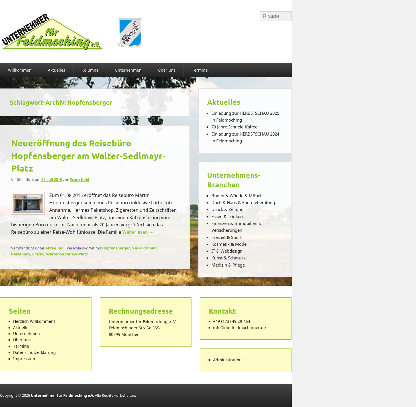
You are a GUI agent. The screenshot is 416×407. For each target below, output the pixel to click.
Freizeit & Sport (226, 237)
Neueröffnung (145, 248)
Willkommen (20, 70)
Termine (200, 70)
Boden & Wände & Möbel (236, 195)
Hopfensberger (116, 248)
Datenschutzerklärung (34, 352)
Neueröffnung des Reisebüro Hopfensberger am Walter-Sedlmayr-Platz (88, 156)
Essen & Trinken (227, 216)
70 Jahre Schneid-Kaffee (234, 127)
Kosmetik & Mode (228, 244)
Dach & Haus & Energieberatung (243, 202)
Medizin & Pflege (228, 265)
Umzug (38, 254)
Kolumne (90, 70)
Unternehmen (128, 70)
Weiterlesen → (138, 232)
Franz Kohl (79, 179)
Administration (227, 359)
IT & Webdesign (226, 251)
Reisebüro (20, 254)
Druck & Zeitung (227, 209)
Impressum (24, 358)
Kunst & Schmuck (228, 258)
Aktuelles (56, 70)
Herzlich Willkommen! (34, 321)
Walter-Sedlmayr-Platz (67, 254)
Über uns (167, 70)
